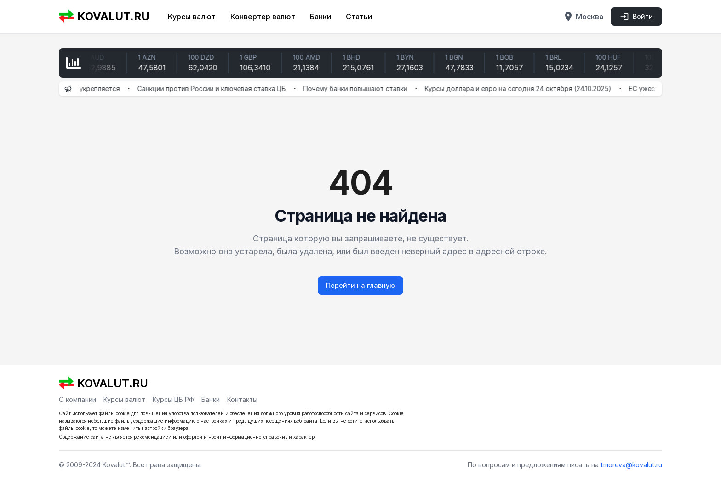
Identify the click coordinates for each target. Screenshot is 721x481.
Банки (320, 16)
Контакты (242, 399)
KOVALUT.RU (104, 16)
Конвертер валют (262, 16)
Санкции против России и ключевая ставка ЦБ (216, 88)
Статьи (359, 16)
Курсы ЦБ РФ (173, 399)
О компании (77, 399)
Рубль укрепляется (93, 88)
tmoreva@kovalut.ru (631, 465)
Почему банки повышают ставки (360, 88)
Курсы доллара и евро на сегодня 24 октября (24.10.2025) (522, 88)
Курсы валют (192, 16)
